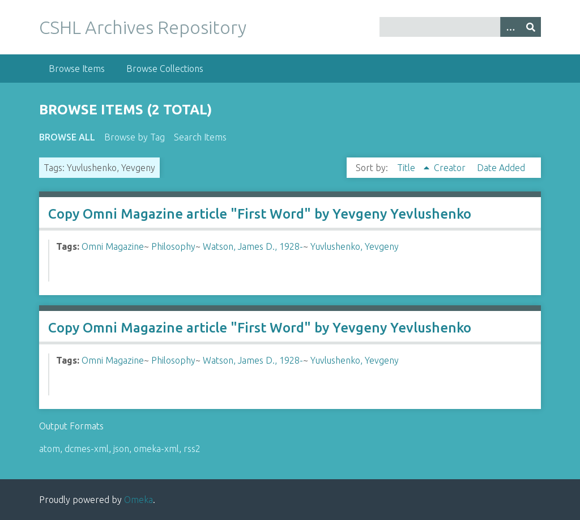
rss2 (192, 449)
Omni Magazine (113, 246)
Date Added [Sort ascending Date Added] (501, 168)
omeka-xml (156, 449)
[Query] (460, 27)
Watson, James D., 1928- (253, 246)
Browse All (67, 137)
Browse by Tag (134, 137)
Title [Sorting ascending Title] (407, 168)
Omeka (138, 500)
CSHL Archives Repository (142, 27)
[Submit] (531, 27)
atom (49, 449)
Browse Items (77, 68)
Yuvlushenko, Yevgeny (354, 246)
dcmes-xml (87, 449)
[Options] (510, 27)
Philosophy (173, 246)
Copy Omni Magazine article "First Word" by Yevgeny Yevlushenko (259, 213)
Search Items (200, 137)
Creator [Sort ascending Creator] (451, 168)
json (121, 449)
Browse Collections (164, 68)
